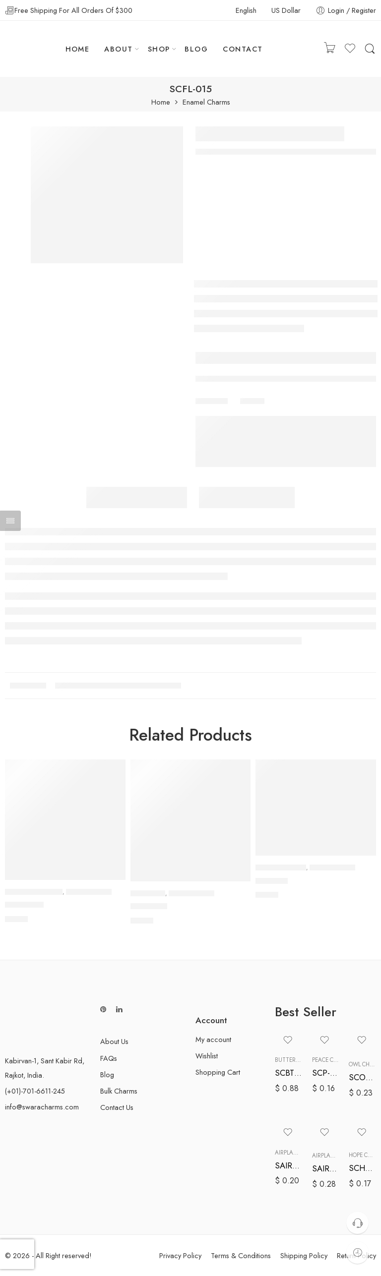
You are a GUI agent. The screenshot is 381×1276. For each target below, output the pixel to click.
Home (160, 102)
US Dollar (286, 10)
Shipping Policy (303, 1255)
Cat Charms (147, 893)
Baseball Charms (280, 867)
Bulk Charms (118, 1091)
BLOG (196, 49)
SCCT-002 (148, 906)
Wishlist (206, 1055)
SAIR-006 (288, 1165)
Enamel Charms (206, 102)
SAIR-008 (325, 1168)
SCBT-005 (288, 1073)
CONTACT (242, 49)
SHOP (159, 49)
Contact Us (116, 1107)
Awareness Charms (34, 892)
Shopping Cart (217, 1072)
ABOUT (118, 49)
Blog (107, 1074)
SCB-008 (271, 880)
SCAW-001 (24, 904)
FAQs (108, 1058)
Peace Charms (332, 1060)
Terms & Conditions (241, 1255)
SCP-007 (325, 1073)
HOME (77, 49)
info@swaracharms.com (42, 1107)
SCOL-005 (362, 1077)
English (246, 10)
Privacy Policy (180, 1255)
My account (213, 1039)
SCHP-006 (362, 1168)
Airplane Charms (300, 1153)
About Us (114, 1041)
